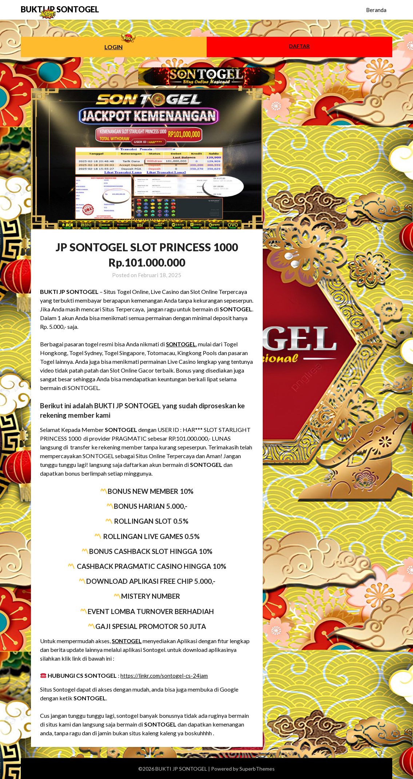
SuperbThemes (257, 769)
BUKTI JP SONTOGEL (60, 9)
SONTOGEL (182, 344)
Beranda (376, 10)
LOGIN (113, 46)
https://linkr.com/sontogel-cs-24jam (165, 675)
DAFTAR (299, 46)
